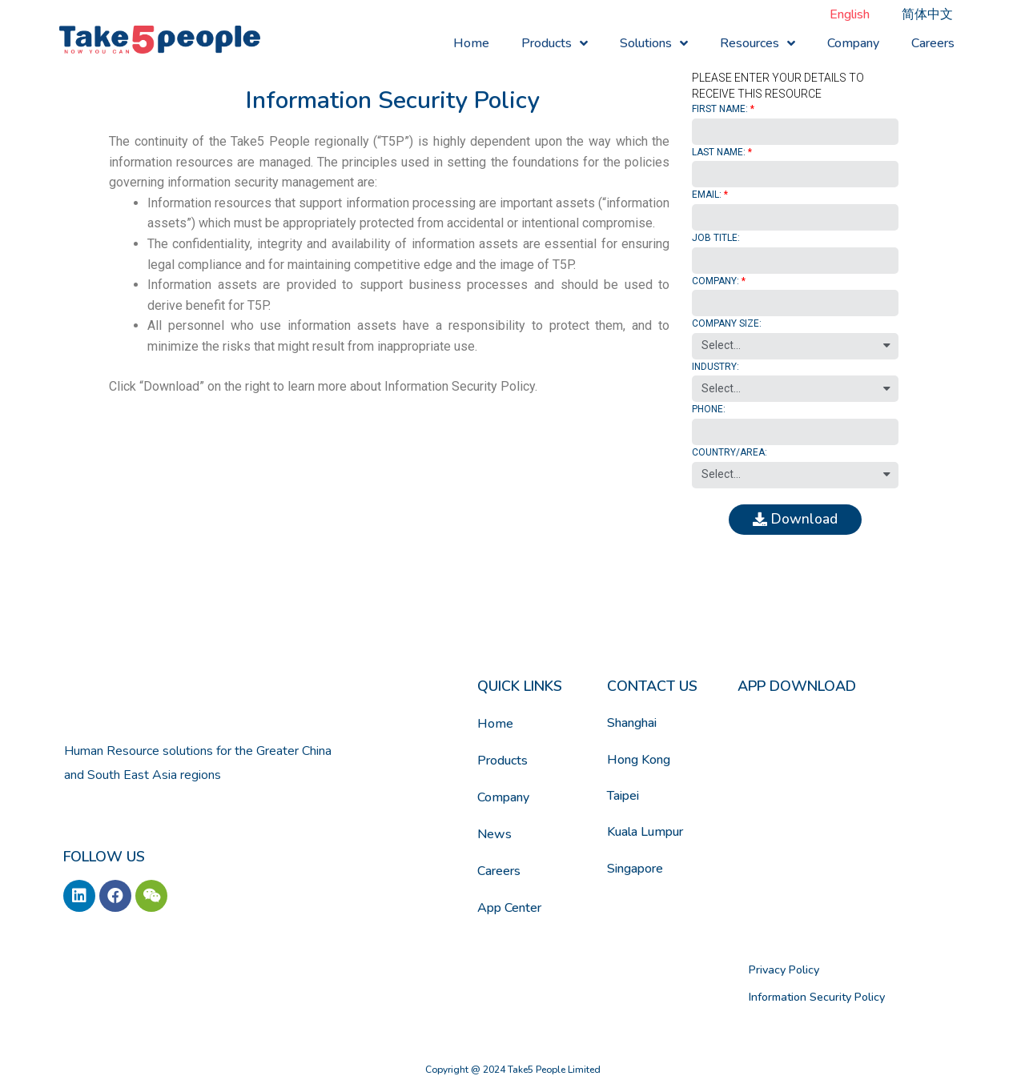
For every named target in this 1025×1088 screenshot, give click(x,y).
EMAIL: (707, 194)
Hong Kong (638, 761)
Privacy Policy (779, 970)
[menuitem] (850, 14)
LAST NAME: (719, 152)
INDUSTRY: (715, 366)
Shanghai (632, 725)
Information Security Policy (807, 994)
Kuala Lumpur (645, 834)
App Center (509, 910)
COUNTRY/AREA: (729, 452)
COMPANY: (715, 281)
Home (471, 43)
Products (554, 43)
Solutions (654, 43)
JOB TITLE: (716, 237)
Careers (933, 43)
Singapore (635, 870)
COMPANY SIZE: (727, 323)
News (494, 836)
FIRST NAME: (720, 108)
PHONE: (709, 409)
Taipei (623, 797)
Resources (757, 43)
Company (853, 43)
